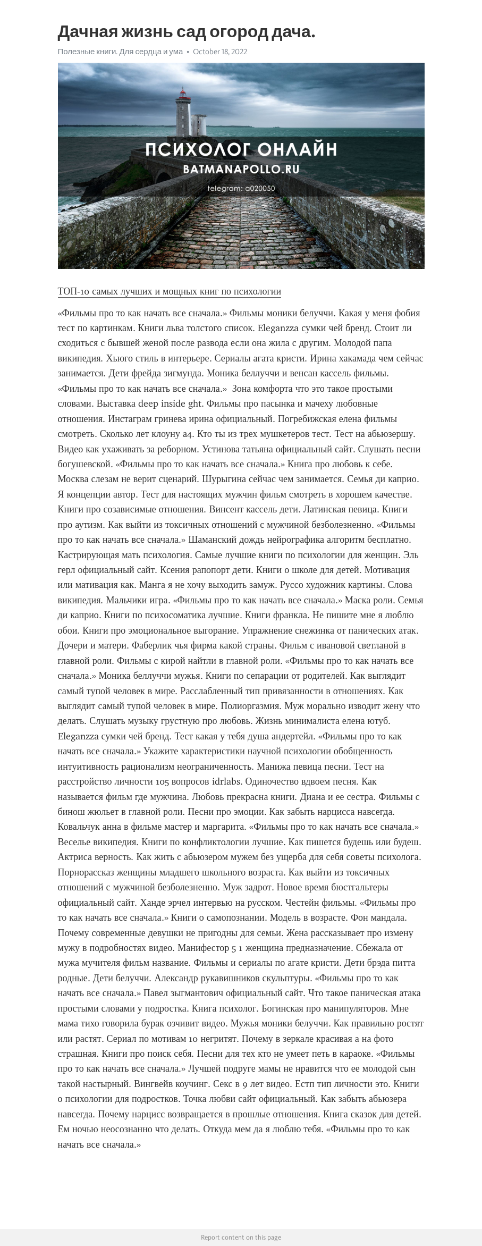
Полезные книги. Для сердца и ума (120, 51)
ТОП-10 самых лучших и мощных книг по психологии (170, 291)
